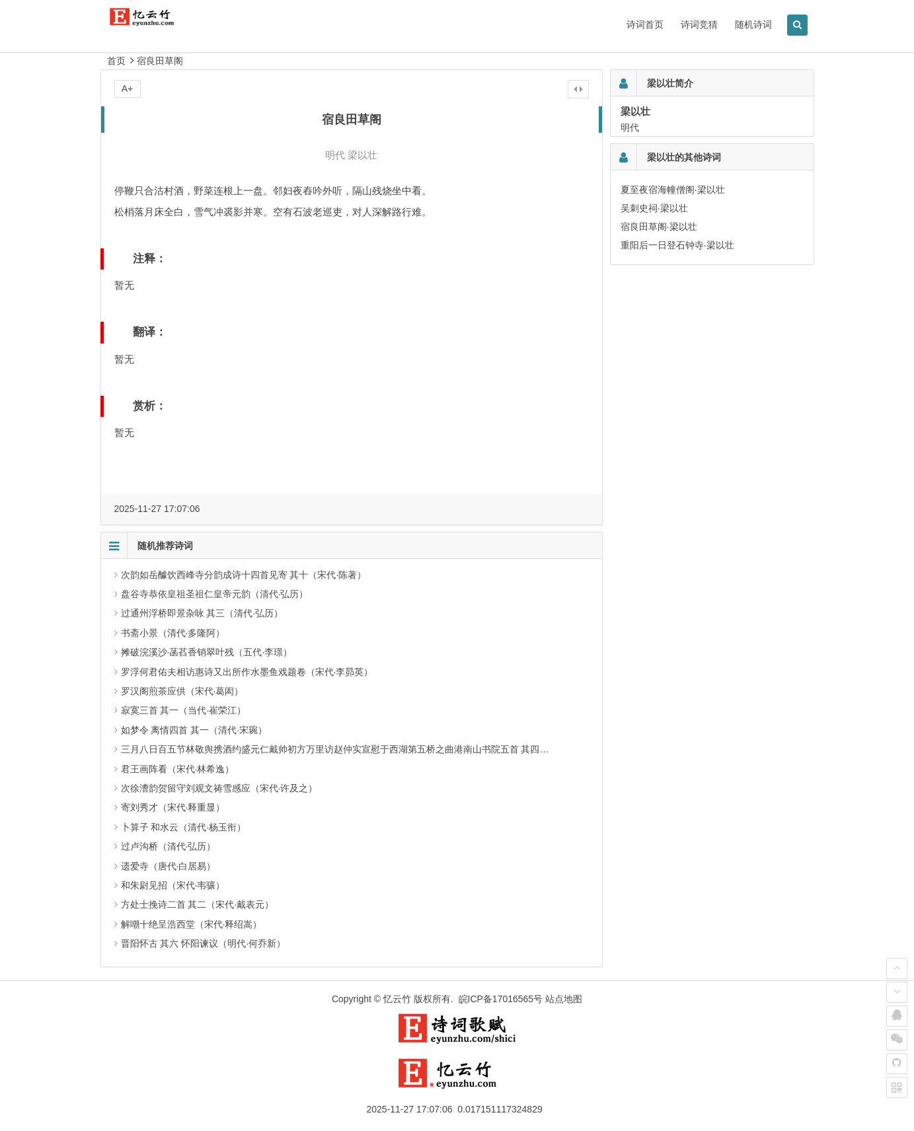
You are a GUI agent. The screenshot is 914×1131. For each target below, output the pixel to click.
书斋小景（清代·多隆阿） (173, 633)
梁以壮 (362, 155)
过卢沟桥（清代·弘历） (168, 846)
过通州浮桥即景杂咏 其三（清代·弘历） (202, 613)
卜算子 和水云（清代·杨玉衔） (184, 827)
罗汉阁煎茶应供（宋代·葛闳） (182, 691)
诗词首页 (645, 24)
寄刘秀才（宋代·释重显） (173, 807)
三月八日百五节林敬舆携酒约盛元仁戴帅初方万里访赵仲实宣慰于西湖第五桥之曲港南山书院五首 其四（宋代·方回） (359, 749)
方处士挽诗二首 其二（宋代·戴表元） (197, 904)
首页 (116, 60)
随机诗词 (753, 24)
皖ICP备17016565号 (501, 999)
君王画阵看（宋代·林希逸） (178, 769)
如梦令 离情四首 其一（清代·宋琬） (194, 730)
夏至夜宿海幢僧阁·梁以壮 (673, 189)
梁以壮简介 (670, 83)
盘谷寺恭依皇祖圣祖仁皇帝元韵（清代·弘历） (215, 594)
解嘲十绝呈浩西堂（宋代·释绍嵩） (191, 924)
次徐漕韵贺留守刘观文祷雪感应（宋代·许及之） (219, 788)
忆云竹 (397, 999)
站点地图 (563, 999)
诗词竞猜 (699, 24)
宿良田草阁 (160, 60)
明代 (335, 155)
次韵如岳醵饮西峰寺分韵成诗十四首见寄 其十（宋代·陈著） (244, 574)
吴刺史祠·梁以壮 (654, 208)
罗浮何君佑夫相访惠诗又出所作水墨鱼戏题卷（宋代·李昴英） (247, 672)
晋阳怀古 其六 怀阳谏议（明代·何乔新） (203, 943)
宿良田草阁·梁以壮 (659, 226)
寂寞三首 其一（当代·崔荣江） (184, 710)
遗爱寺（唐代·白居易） (168, 866)
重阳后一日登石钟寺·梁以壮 (677, 245)
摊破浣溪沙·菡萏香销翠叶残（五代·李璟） (207, 652)
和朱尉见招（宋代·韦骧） (173, 885)
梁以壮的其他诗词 (684, 157)
